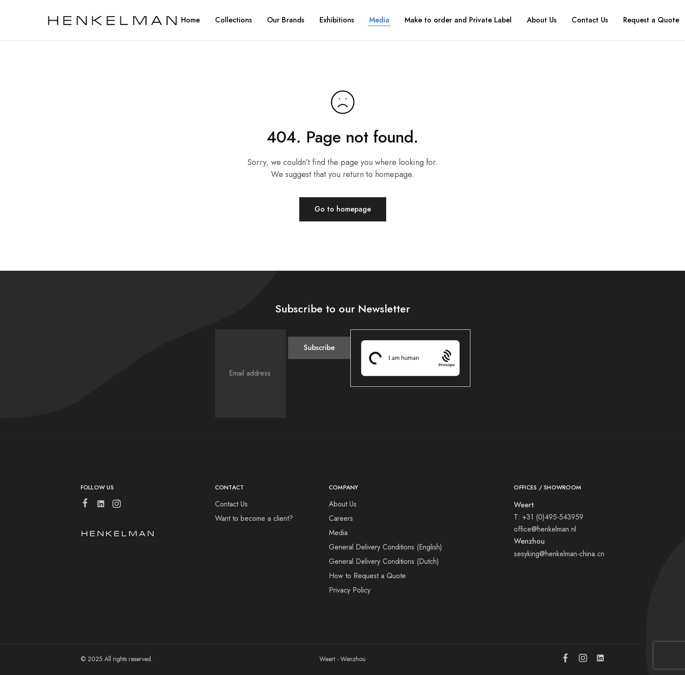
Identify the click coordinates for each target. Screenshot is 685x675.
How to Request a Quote (367, 576)
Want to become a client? (254, 518)
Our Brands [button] (285, 20)
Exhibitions (336, 20)
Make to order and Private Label (458, 20)
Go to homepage (342, 209)
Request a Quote (651, 20)
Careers (341, 518)
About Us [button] (541, 20)
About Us (343, 504)
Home (190, 20)
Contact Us (590, 20)
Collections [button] (233, 20)
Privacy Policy (350, 590)
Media (379, 20)
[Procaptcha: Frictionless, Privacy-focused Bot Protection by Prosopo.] (446, 358)
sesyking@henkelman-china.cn (559, 554)
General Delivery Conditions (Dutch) (384, 561)
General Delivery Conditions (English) (385, 547)
